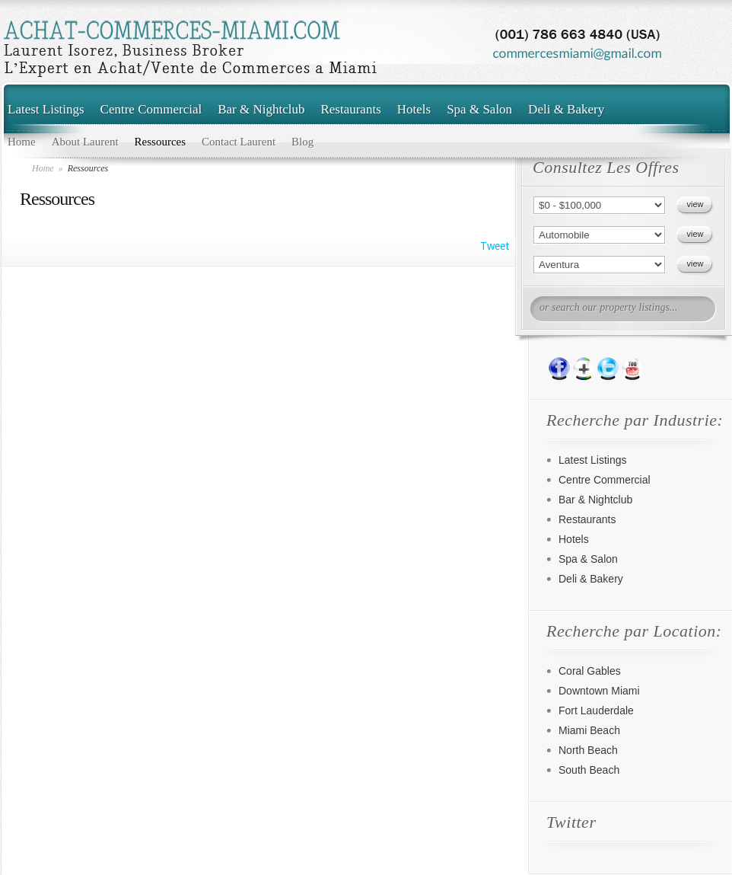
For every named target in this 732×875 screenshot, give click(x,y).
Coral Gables (590, 671)
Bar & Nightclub (261, 109)
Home (22, 142)
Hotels (414, 109)
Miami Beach (589, 730)
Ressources (160, 142)
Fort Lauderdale (596, 710)
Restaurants (350, 109)
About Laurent (85, 142)
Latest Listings (46, 109)
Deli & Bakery (566, 109)
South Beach (589, 770)
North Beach (588, 750)
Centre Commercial (151, 109)
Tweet (494, 246)
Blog (302, 142)
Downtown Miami (599, 691)
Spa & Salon (479, 109)
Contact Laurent (238, 142)
